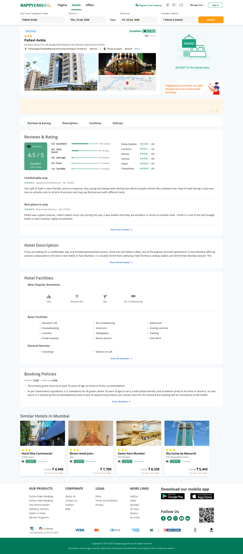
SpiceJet (134, 504)
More (138, 48)
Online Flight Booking (41, 496)
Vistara (134, 513)
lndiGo (134, 496)
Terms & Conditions (107, 500)
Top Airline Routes (39, 504)
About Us (70, 496)
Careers (69, 504)
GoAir (133, 500)
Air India (135, 517)
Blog (67, 509)
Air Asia (134, 509)
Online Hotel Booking (41, 500)
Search (211, 19)
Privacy (99, 504)
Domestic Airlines (39, 509)
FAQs (98, 496)
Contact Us (71, 500)
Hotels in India (37, 513)
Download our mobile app (185, 488)
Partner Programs (39, 517)
